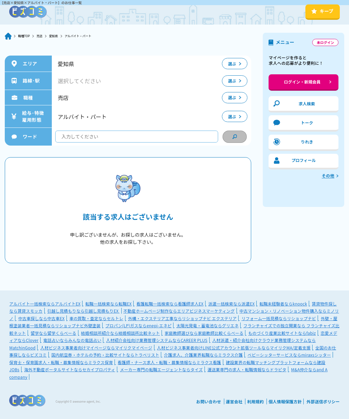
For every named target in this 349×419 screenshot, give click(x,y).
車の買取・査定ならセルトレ (96, 318)
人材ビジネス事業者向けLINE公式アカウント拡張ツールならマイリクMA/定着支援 (234, 347)
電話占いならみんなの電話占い (72, 340)
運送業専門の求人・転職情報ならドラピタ (247, 369)
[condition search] (234, 137)
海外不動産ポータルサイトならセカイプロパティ (69, 369)
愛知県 (62, 36)
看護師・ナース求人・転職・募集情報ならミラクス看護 (169, 362)
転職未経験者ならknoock (283, 303)
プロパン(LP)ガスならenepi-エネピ (138, 325)
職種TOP (26, 36)
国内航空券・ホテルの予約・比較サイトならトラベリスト (105, 355)
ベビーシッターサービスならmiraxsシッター (289, 355)
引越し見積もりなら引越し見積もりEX (83, 311)
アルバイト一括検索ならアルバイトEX (44, 303)
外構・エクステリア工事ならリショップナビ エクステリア (182, 318)
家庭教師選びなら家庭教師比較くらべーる (204, 333)
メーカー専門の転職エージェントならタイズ (161, 369)
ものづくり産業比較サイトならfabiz (282, 333)
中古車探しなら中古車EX (41, 318)
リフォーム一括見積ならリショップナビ (278, 318)
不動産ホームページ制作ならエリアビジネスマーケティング (179, 311)
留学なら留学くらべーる (53, 333)
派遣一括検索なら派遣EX (231, 303)
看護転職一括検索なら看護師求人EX (169, 303)
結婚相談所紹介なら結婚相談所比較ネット (120, 333)
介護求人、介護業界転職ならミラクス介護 (203, 355)
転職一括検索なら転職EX (108, 303)
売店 (45, 36)
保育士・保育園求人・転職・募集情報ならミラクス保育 (61, 362)
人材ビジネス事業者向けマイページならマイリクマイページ (96, 347)
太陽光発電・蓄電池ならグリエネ (207, 325)
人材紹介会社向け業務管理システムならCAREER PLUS (156, 340)
